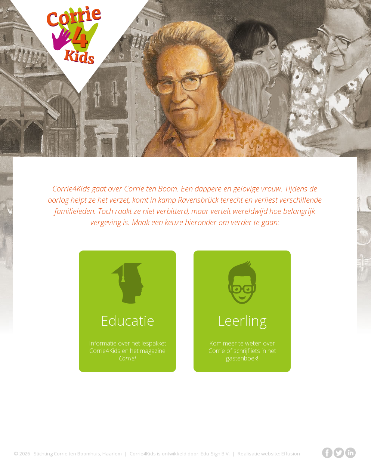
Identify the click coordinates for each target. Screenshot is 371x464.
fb (327, 453)
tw (339, 453)
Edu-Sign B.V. (215, 453)
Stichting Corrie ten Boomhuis (67, 453)
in (350, 453)
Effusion (290, 453)
